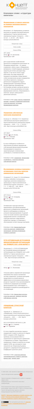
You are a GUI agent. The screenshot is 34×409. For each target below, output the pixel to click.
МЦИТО (3, 395)
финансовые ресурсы (20, 294)
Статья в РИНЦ (17, 50)
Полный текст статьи (17, 43)
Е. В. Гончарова (14, 197)
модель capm (16, 358)
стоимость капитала (9, 232)
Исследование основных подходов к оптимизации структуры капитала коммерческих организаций (17, 171)
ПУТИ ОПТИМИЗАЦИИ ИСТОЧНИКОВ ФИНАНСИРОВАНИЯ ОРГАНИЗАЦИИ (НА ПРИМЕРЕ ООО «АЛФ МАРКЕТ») (17, 242)
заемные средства (21, 296)
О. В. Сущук (8, 198)
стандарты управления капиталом (19, 101)
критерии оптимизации (18, 231)
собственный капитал (10, 161)
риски (16, 99)
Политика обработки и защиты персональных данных (16, 398)
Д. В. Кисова (13, 135)
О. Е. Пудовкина (9, 326)
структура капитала (9, 103)
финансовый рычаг (19, 227)
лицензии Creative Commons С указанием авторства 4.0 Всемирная (16, 403)
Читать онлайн (17, 47)
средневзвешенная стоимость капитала (15, 356)
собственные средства (10, 298)
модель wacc (7, 358)
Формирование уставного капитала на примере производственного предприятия (16, 24)
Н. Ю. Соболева (9, 136)
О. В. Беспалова (13, 54)
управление (17, 158)
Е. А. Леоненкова (14, 267)
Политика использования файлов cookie (16, 397)
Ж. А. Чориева (14, 324)
